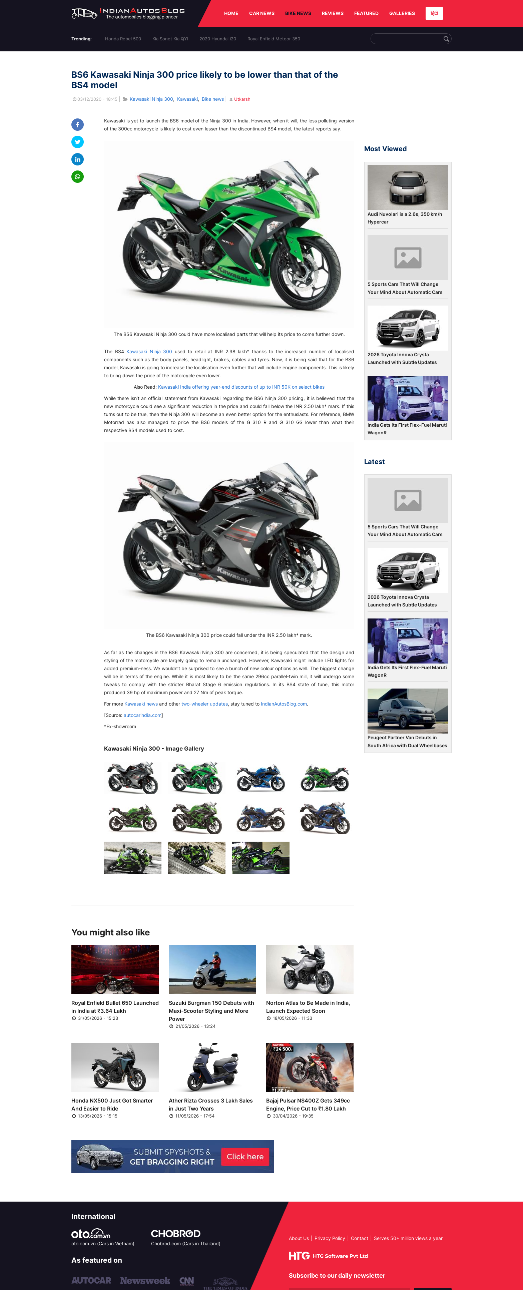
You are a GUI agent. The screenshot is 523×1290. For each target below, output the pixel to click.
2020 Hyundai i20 (217, 38)
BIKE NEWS (298, 13)
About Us (299, 1238)
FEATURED (366, 13)
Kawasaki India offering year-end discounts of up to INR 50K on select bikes (241, 387)
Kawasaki (187, 99)
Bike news (213, 99)
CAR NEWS (262, 13)
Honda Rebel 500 (123, 38)
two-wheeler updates (204, 704)
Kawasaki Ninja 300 (151, 99)
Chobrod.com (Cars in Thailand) (185, 1243)
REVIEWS (333, 13)
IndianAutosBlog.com (284, 704)
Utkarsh (239, 99)
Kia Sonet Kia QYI (170, 38)
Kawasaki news (141, 704)
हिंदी (434, 13)
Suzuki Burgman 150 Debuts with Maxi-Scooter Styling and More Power (211, 1010)
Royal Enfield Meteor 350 (273, 38)
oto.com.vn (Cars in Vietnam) (102, 1243)
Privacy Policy (330, 1238)
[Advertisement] (408, 101)
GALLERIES (402, 13)
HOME (231, 13)
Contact (359, 1238)
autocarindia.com (142, 715)
